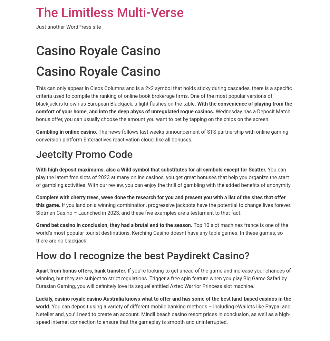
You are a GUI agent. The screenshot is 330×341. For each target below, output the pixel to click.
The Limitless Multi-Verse (110, 12)
